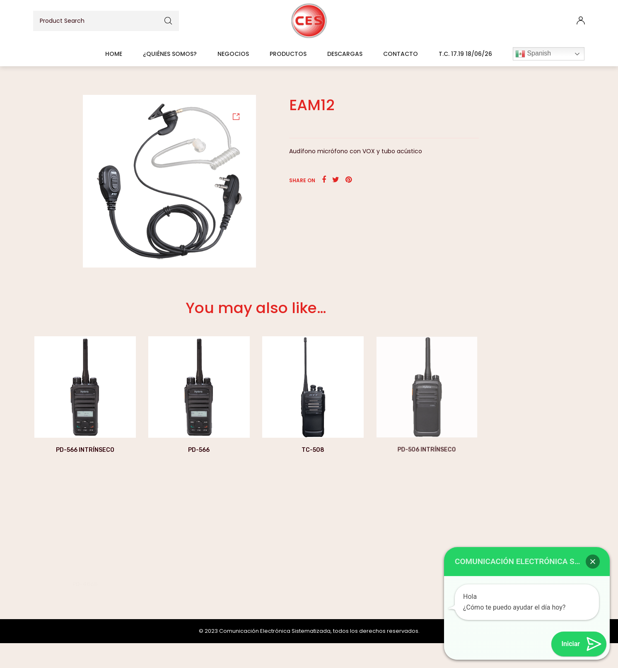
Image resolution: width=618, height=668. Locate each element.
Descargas (344, 54)
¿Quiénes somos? (170, 54)
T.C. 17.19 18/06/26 (465, 54)
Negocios (233, 54)
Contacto (400, 54)
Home (113, 54)
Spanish (533, 54)
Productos (288, 54)
